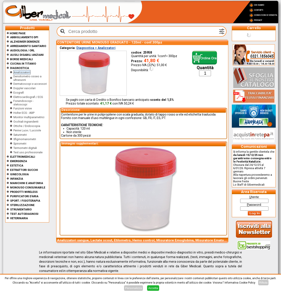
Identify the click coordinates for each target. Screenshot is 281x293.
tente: (254, 197)
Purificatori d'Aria (24, 196)
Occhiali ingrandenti (25, 121)
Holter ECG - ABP (23, 112)
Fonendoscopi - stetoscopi (23, 102)
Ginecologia (19, 174)
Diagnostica (19, 68)
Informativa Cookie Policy (240, 282)
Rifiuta (263, 282)
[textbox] (142, 31)
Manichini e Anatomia (26, 183)
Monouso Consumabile (27, 187)
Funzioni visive (22, 108)
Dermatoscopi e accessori (30, 83)
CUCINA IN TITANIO (23, 63)
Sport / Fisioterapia (25, 200)
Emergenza (18, 161)
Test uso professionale (28, 152)
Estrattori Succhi (24, 170)
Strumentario (21, 209)
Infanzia (16, 178)
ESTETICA (16, 165)
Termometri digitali (25, 148)
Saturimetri (20, 134)
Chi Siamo (259, 5)
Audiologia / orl (22, 50)
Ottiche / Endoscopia (26, 126)
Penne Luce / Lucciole (27, 130)
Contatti (258, 10)
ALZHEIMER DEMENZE (25, 41)
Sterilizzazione (22, 205)
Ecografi (18, 92)
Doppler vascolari (24, 88)
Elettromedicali (22, 156)
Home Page (16, 33)
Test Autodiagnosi (24, 213)
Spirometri (19, 143)
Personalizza (133, 288)
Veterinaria (19, 218)
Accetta (153, 288)
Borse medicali (21, 59)
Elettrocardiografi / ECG (28, 97)
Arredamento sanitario (28, 46)
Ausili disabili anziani (27, 54)
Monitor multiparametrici (28, 117)
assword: (254, 204)
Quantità (205, 67)
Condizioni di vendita (265, 15)
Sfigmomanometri (24, 139)
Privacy (258, 20)
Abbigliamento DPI (24, 37)
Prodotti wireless (24, 192)
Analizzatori (22, 72)
